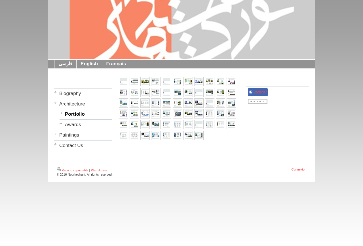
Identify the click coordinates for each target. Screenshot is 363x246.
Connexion (298, 169)
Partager (258, 92)
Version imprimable (72, 170)
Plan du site (99, 170)
